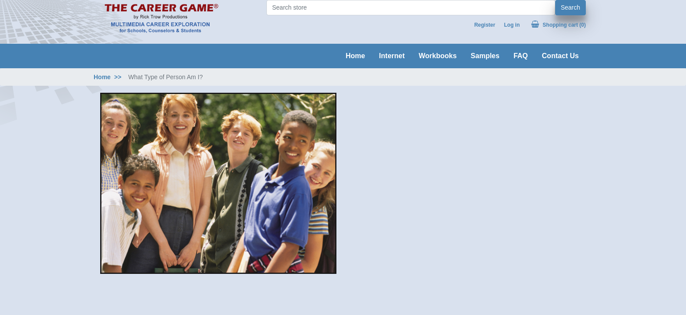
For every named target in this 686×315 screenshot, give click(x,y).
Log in (512, 25)
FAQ (521, 56)
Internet (392, 56)
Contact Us (560, 56)
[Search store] (410, 7)
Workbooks (438, 56)
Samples (485, 56)
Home (355, 56)
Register (484, 25)
